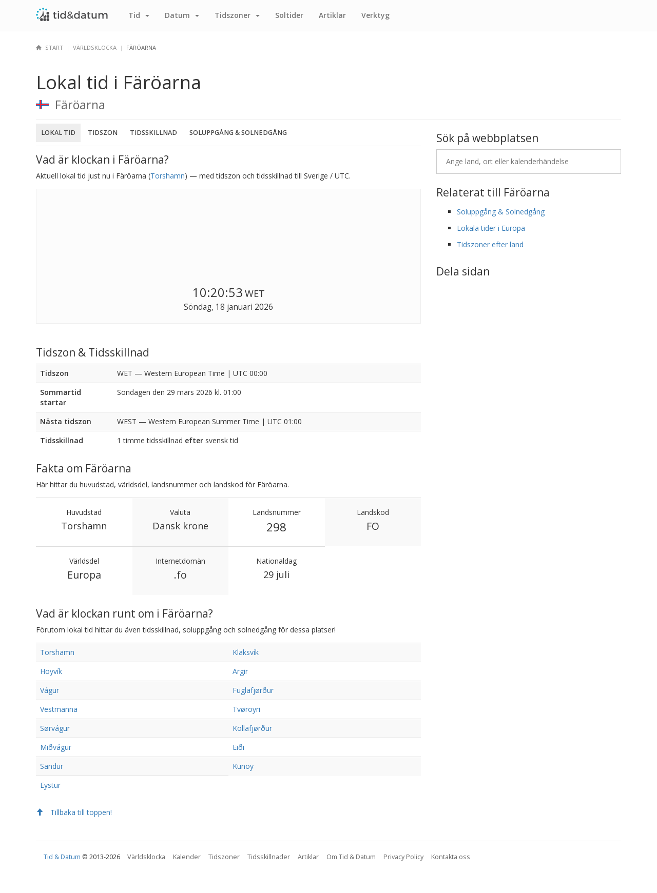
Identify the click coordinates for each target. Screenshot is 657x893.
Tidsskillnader (268, 856)
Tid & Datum (62, 856)
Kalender (187, 856)
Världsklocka (95, 47)
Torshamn (167, 176)
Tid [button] (138, 15)
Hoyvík (51, 671)
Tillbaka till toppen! (74, 812)
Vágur (49, 690)
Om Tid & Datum (351, 856)
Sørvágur (55, 728)
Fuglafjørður (253, 690)
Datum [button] (182, 15)
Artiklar (332, 15)
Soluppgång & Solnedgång (238, 132)
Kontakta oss (450, 856)
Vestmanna (59, 709)
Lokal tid (58, 132)
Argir (240, 671)
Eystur (50, 785)
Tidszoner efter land (490, 244)
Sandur (51, 766)
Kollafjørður (252, 728)
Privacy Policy (403, 856)
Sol (289, 15)
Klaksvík (246, 652)
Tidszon (103, 132)
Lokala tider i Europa (491, 228)
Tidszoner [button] (237, 15)
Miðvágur (55, 747)
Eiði (238, 747)
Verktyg (375, 15)
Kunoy (243, 766)
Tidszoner (224, 856)
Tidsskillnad (153, 132)
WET (255, 293)
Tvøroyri (246, 709)
